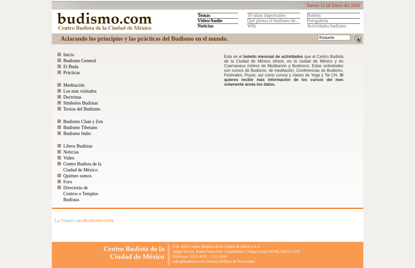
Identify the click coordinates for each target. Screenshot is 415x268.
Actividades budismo (326, 25)
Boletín (314, 15)
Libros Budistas (77, 146)
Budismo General (79, 60)
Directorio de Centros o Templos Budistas (80, 193)
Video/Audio (210, 20)
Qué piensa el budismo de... (273, 20)
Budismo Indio (77, 133)
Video (68, 158)
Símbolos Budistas (80, 103)
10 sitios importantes (266, 15)
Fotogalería (317, 20)
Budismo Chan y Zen (83, 121)
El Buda (71, 66)
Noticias (205, 25)
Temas (204, 15)
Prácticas (71, 72)
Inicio (68, 54)
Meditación (74, 85)
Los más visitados (79, 91)
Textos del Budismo (81, 109)
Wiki (251, 25)
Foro (67, 181)
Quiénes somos (77, 175)
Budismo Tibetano (80, 127)
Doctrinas (72, 97)
